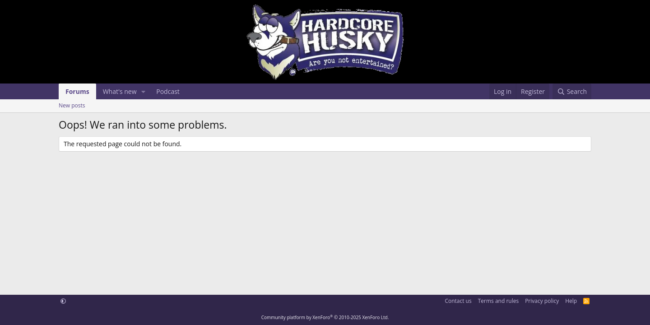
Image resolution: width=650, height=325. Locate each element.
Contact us (458, 301)
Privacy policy (542, 301)
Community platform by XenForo (325, 317)
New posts (72, 105)
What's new (120, 91)
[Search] (571, 92)
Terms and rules (498, 301)
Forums (77, 91)
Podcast (168, 91)
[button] (143, 92)
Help (571, 301)
